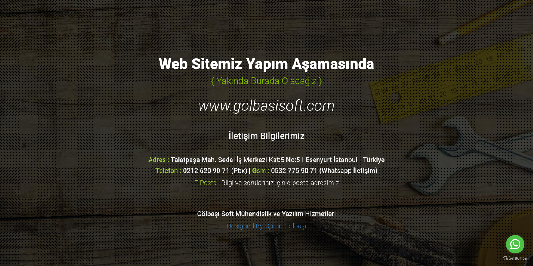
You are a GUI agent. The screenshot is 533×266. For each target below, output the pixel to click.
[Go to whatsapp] (515, 244)
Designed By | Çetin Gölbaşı (266, 226)
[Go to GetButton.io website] (515, 258)
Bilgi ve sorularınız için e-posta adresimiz (266, 183)
